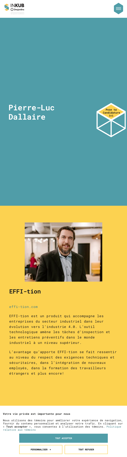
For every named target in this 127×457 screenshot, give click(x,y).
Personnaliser (41, 385)
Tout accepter (63, 374)
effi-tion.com (23, 306)
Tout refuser (86, 385)
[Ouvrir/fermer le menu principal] (118, 8)
